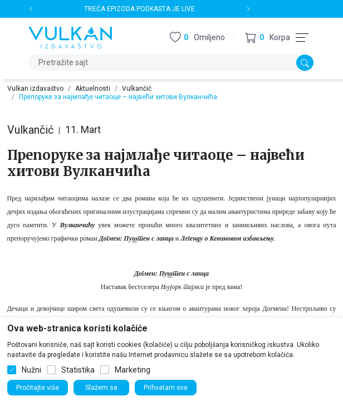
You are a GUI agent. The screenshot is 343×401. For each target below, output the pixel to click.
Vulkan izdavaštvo (35, 88)
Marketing (132, 370)
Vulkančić (136, 88)
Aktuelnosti (92, 88)
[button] (267, 37)
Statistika (78, 370)
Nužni (31, 370)
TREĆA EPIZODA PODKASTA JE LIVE (139, 9)
